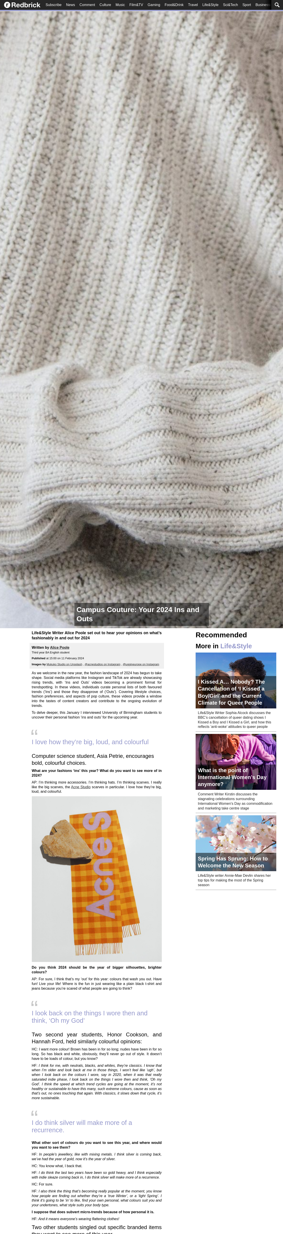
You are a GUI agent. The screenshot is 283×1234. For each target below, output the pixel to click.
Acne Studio (81, 787)
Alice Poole (59, 647)
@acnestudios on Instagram (103, 664)
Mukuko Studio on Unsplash (64, 664)
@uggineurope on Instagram (141, 664)
